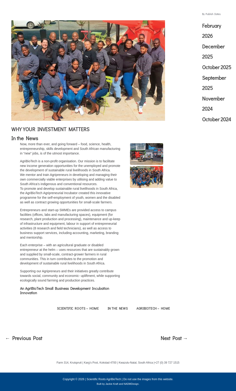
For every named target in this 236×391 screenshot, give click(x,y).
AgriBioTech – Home (153, 308)
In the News (24, 138)
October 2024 (216, 119)
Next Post (174, 338)
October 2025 (216, 67)
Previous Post (23, 338)
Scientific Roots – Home (78, 308)
